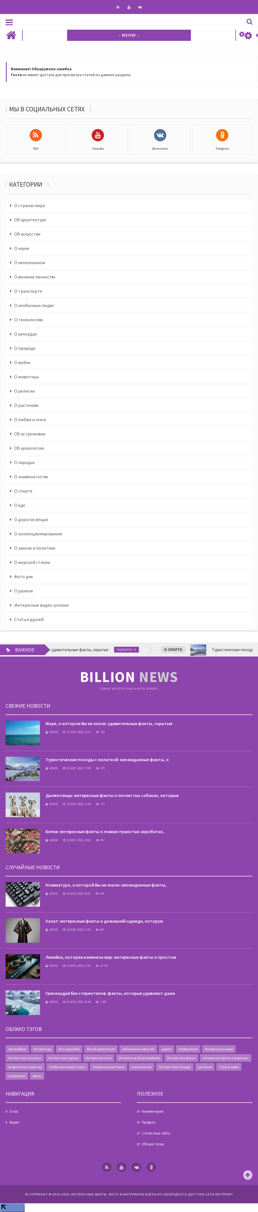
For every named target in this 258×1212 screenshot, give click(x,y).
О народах (24, 462)
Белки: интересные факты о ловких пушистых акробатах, (105, 831)
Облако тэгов (153, 1144)
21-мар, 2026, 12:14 (77, 732)
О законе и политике (34, 548)
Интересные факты (181, 1058)
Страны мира (229, 1067)
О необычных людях (34, 305)
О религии (24, 391)
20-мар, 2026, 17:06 (77, 768)
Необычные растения (108, 1067)
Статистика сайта (156, 1133)
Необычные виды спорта (67, 1067)
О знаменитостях (31, 476)
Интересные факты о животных (225, 1058)
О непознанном (29, 262)
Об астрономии (29, 434)
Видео (14, 1122)
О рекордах (25, 334)
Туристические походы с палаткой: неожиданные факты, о (107, 759)
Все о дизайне (69, 1049)
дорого (166, 1049)
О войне (22, 362)
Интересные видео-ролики (41, 605)
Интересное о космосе (24, 1058)
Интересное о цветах (63, 1058)
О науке (21, 248)
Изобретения (188, 1049)
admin (52, 732)
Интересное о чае (99, 1058)
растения (205, 1067)
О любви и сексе (30, 419)
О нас (14, 1111)
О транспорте (28, 291)
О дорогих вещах (31, 519)
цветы (37, 1076)
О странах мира (29, 205)
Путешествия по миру (175, 1067)
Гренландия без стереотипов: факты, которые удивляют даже (110, 993)
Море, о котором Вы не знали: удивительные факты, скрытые (109, 723)
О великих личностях (34, 277)
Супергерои (16, 1076)
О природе (24, 348)
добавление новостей (138, 1049)
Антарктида (42, 1049)
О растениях (26, 405)
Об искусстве (27, 234)
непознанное (142, 1067)
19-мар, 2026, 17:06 (77, 804)
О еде (19, 505)
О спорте (23, 491)
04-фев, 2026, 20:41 (77, 893)
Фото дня (23, 576)
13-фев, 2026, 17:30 (77, 966)
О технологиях (28, 319)
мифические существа (25, 1067)
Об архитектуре (30, 219)
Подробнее (129, 649)
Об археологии (29, 448)
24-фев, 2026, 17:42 (77, 930)
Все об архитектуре (101, 1049)
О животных (26, 376)
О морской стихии (32, 562)
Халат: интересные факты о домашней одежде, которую (104, 921)
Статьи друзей (29, 619)
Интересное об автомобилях (139, 1058)
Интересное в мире (219, 1049)
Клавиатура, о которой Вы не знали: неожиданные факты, (106, 885)
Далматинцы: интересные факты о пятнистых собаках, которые (112, 795)
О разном (23, 591)
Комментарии (153, 1111)
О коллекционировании (38, 533)
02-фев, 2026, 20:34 (77, 1002)
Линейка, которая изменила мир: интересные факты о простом (111, 957)
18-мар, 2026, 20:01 (77, 840)
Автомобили (17, 1049)
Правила (148, 1122)
